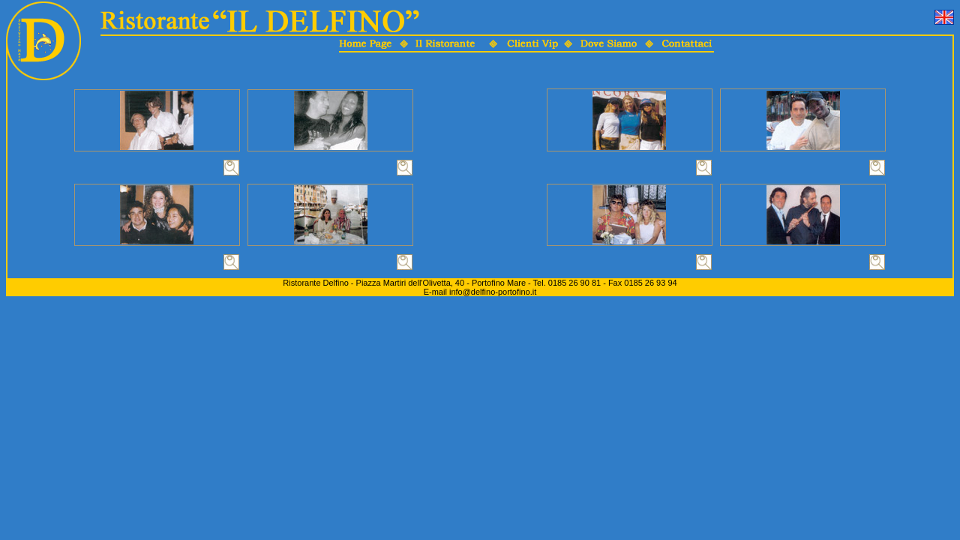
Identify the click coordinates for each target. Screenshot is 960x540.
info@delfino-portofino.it (492, 291)
